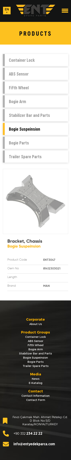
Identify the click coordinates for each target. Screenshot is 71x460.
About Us (35, 324)
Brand (11, 285)
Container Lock (22, 60)
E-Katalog (35, 383)
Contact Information (35, 395)
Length (12, 277)
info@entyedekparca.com (29, 444)
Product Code (17, 259)
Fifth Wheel (19, 87)
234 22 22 (22, 434)
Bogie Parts (19, 142)
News (35, 379)
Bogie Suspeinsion (24, 129)
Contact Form (35, 400)
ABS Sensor (19, 73)
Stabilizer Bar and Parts (29, 115)
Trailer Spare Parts (25, 156)
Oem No (13, 268)
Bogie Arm (17, 101)
